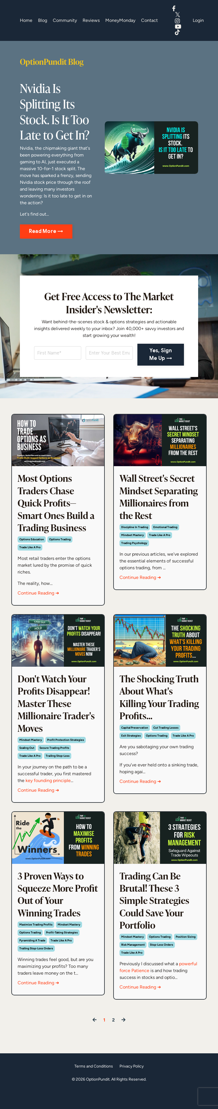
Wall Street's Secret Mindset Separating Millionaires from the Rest (160, 505)
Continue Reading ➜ (38, 598)
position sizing (186, 954)
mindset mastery (132, 552)
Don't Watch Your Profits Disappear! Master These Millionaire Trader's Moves (56, 710)
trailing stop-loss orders (36, 965)
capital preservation (134, 749)
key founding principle (48, 790)
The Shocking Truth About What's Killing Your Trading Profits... (149, 710)
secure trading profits (54, 757)
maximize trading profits (36, 941)
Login (198, 20)
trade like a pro (30, 552)
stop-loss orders (161, 962)
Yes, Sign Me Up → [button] (160, 354)
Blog (42, 20)
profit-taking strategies (62, 949)
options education (31, 544)
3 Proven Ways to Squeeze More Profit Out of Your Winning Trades (56, 909)
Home (26, 20)
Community (65, 20)
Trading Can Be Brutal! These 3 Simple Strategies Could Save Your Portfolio (157, 916)
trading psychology (134, 560)
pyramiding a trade (32, 957)
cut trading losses (166, 749)
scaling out (26, 757)
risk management (133, 962)
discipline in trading (134, 544)
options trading (60, 544)
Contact (149, 20)
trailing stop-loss (58, 765)
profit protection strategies (65, 749)
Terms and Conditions (93, 1084)
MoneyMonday (120, 20)
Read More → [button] (46, 231)
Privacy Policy (132, 1084)
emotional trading (165, 544)
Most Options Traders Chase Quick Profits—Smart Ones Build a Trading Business (58, 505)
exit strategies (131, 757)
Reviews (91, 20)
